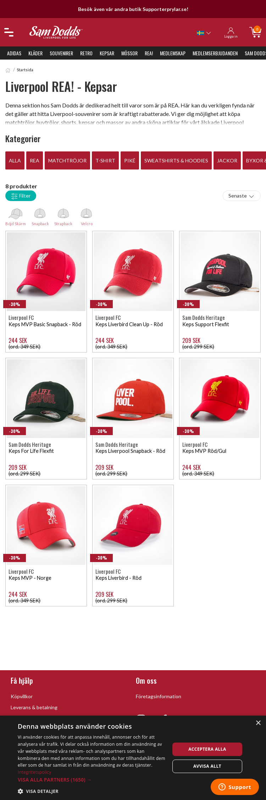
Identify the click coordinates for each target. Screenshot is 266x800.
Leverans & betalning (34, 707)
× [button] (258, 723)
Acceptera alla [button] (207, 749)
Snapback (40, 215)
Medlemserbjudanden (215, 53)
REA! (149, 53)
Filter (21, 196)
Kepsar (107, 53)
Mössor (129, 53)
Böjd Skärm (15, 215)
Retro (86, 53)
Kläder (35, 53)
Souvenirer (61, 53)
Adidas (14, 53)
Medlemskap (172, 53)
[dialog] (133, 758)
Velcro (86, 215)
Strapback (63, 215)
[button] (91, 779)
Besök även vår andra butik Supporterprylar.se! (133, 9)
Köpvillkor (22, 696)
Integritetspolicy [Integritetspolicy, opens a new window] (34, 772)
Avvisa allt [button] (207, 766)
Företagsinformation (158, 696)
